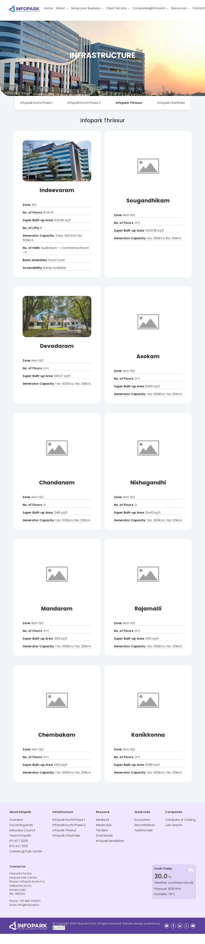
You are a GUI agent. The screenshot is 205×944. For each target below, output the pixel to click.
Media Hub (104, 825)
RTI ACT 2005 (18, 841)
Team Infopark (20, 835)
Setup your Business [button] (85, 8)
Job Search (173, 825)
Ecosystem (142, 820)
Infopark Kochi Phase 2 (84, 103)
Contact (199, 8)
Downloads (104, 835)
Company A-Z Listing (180, 820)
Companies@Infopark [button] (149, 8)
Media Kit (102, 820)
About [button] (60, 8)
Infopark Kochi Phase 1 (36, 103)
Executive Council (22, 830)
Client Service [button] (116, 8)
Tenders (102, 830)
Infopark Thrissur (129, 103)
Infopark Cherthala (171, 103)
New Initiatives (144, 825)
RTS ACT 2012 (18, 846)
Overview (16, 820)
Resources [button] (179, 8)
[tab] (36, 103)
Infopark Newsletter (110, 841)
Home (48, 8)
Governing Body (21, 825)
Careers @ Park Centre (25, 851)
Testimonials (143, 830)
